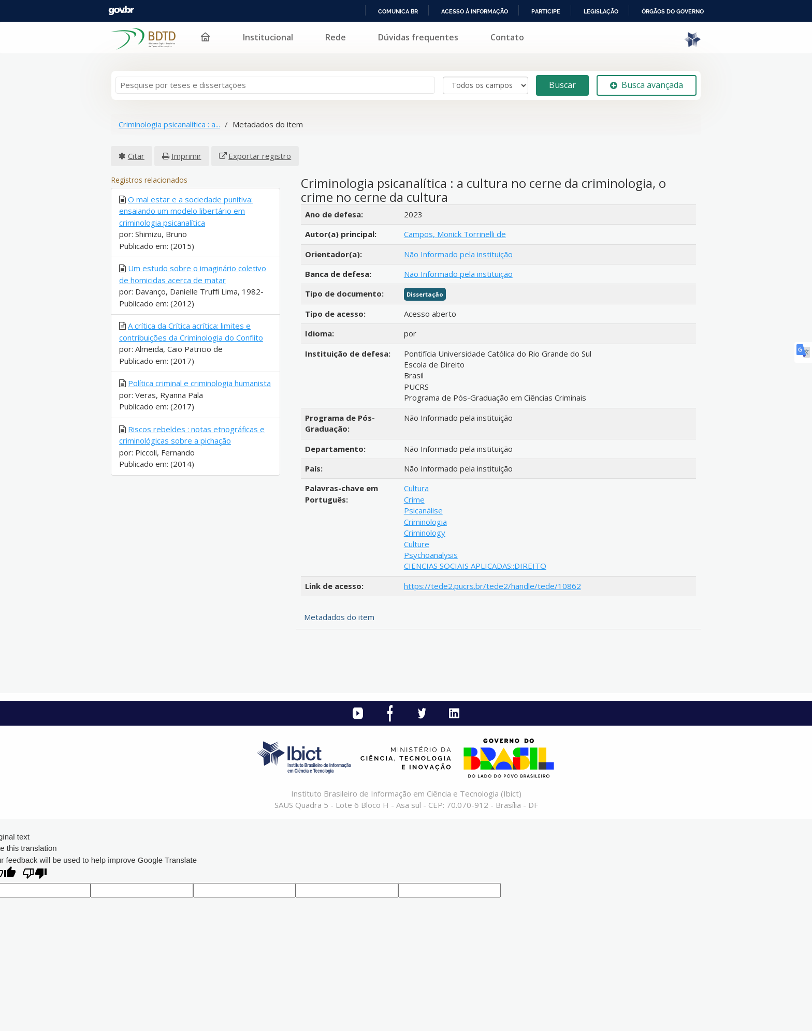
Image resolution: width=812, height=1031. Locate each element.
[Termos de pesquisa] (275, 85)
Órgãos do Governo (673, 11)
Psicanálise (423, 510)
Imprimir (186, 156)
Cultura (416, 488)
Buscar (562, 85)
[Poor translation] (34, 874)
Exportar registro (259, 156)
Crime (414, 499)
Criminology (424, 532)
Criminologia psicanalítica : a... (169, 124)
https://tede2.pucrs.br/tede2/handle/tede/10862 (492, 586)
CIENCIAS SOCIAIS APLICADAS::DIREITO (475, 566)
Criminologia (425, 522)
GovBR (121, 11)
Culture (416, 544)
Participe (545, 11)
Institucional (268, 37)
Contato (507, 37)
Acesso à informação (474, 11)
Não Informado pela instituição (458, 254)
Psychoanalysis (431, 555)
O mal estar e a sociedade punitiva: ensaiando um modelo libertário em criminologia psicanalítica (186, 211)
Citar (136, 156)
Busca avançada (646, 85)
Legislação (601, 11)
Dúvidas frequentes (418, 37)
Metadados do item (339, 617)
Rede (335, 37)
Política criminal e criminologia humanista (199, 383)
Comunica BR (398, 11)
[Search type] (485, 85)
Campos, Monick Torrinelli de (455, 234)
